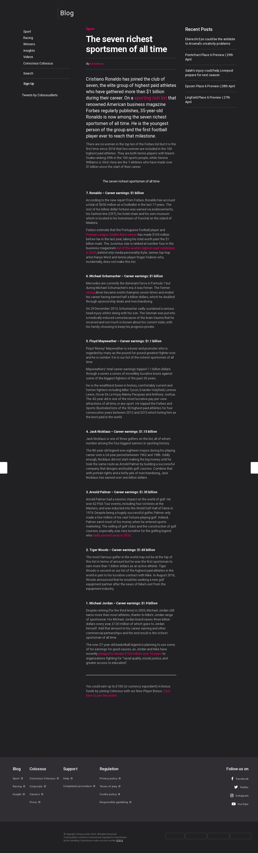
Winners (29, 44)
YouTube (240, 804)
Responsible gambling (116, 802)
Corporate (38, 786)
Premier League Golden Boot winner (111, 234)
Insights (29, 50)
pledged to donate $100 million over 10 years (130, 654)
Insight (19, 794)
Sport (27, 31)
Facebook (239, 778)
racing (90, 292)
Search (28, 73)
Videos (28, 57)
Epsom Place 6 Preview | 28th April (210, 86)
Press (35, 802)
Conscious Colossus (38, 63)
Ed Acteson (97, 63)
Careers (37, 794)
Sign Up (28, 83)
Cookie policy (110, 794)
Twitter (241, 787)
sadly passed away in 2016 (112, 535)
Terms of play (110, 786)
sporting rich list (150, 98)
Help (68, 778)
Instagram (239, 795)
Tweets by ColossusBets (40, 95)
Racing (28, 38)
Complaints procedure (79, 786)
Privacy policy (110, 778)
